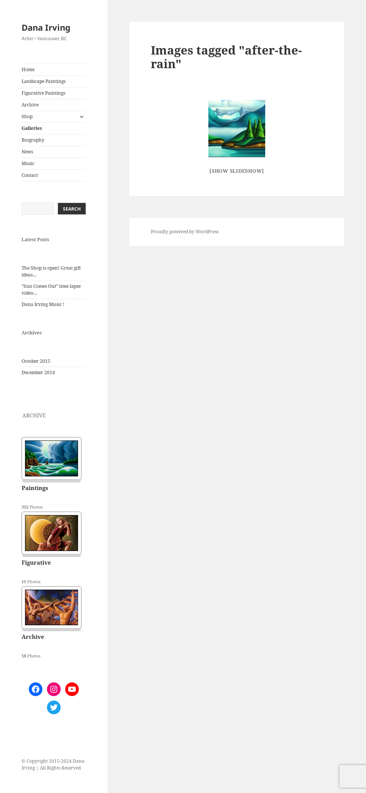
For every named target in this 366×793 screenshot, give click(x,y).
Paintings (35, 488)
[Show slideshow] (237, 170)
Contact (30, 175)
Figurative (36, 562)
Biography (33, 140)
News (27, 151)
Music (28, 163)
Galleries (32, 128)
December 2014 (38, 372)
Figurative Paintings (43, 93)
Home (28, 69)
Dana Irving (46, 27)
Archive (30, 104)
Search (72, 209)
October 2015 (36, 361)
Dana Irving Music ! (43, 304)
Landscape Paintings (44, 81)
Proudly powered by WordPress (185, 231)
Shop (27, 116)
